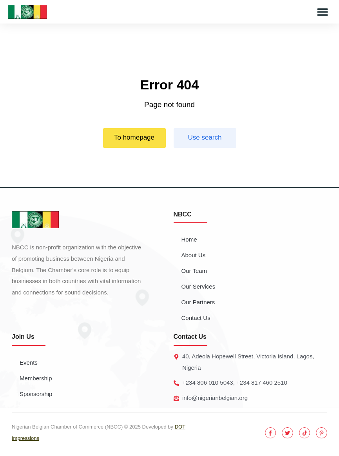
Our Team (194, 270)
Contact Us (195, 317)
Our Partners (198, 302)
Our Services (198, 286)
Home (189, 239)
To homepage (134, 137)
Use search (205, 137)
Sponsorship (36, 394)
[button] (322, 12)
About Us (193, 255)
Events (29, 362)
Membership (36, 378)
